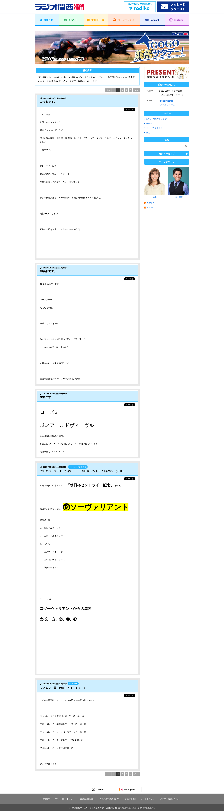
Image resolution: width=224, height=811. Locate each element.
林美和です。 (48, 101)
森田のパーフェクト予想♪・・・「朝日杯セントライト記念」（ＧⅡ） (82, 471)
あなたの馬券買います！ (157, 119)
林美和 (156, 197)
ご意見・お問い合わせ (170, 799)
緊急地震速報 (130, 799)
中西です (45, 397)
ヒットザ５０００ (154, 128)
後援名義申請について (109, 799)
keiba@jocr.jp (166, 101)
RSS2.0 (150, 203)
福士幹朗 (179, 197)
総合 (148, 132)
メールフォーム (167, 105)
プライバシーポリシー (64, 799)
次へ (136, 90)
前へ (108, 90)
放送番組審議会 (87, 799)
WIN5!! (149, 123)
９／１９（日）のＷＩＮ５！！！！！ (63, 687)
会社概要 (46, 799)
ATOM (150, 207)
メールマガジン (147, 799)
